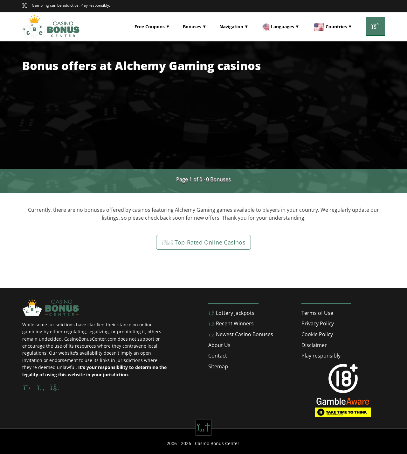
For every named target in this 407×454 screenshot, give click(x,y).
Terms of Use (317, 312)
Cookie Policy (317, 334)
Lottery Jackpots (231, 312)
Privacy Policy (317, 323)
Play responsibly (321, 355)
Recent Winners (231, 323)
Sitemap (218, 366)
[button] (152, 26)
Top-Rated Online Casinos (203, 242)
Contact (217, 355)
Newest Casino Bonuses (240, 334)
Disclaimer (314, 345)
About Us (219, 345)
